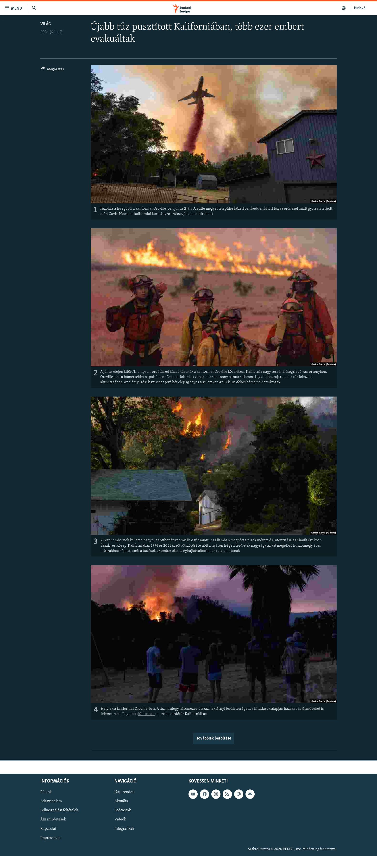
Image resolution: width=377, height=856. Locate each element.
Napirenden (124, 792)
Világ (45, 24)
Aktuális (121, 801)
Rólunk (46, 792)
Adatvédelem (51, 801)
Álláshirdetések (53, 820)
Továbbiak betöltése (213, 738)
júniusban (146, 714)
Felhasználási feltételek (59, 811)
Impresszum (50, 838)
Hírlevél (360, 8)
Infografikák (124, 829)
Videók (120, 820)
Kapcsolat (48, 829)
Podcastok (122, 811)
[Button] (52, 70)
